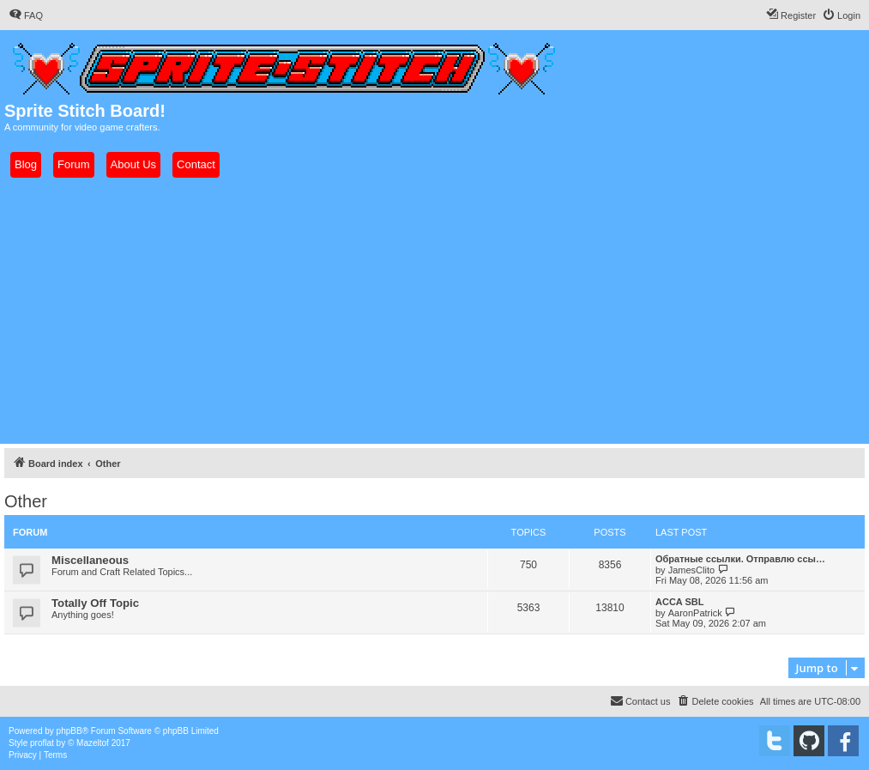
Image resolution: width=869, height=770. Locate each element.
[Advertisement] (434, 311)
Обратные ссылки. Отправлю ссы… (740, 559)
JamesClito (691, 570)
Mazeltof (92, 743)
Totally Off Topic (95, 603)
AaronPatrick (695, 613)
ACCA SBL (679, 602)
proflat (42, 743)
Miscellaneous (90, 560)
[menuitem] (26, 15)
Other (25, 501)
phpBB (69, 731)
